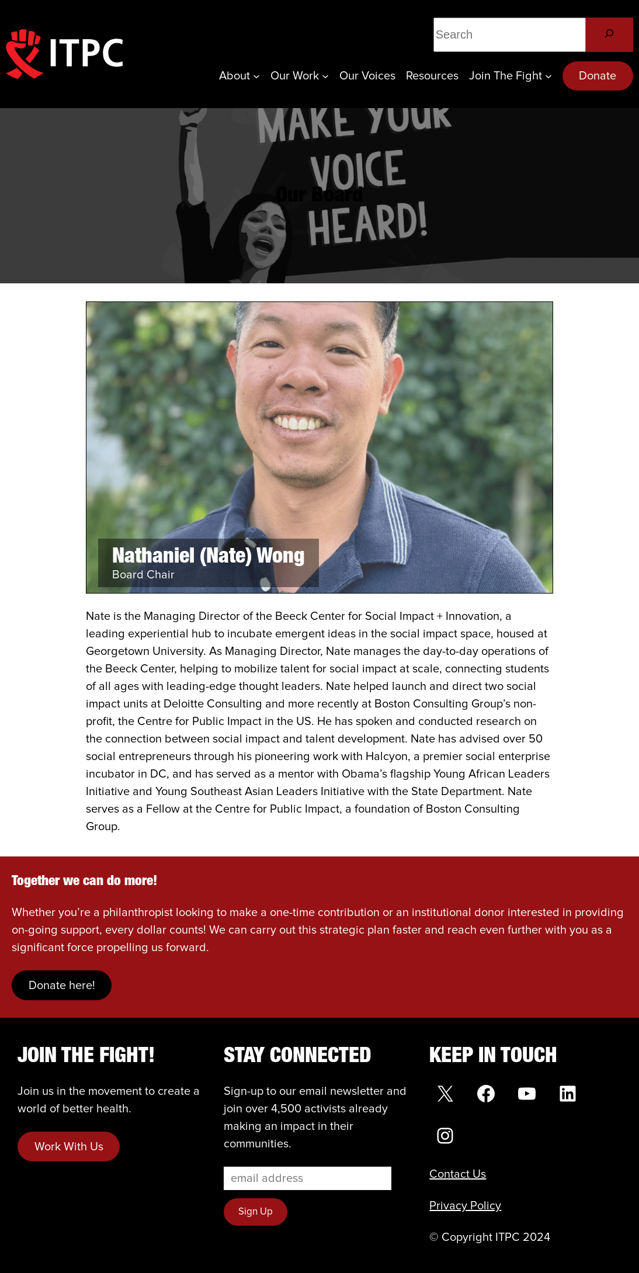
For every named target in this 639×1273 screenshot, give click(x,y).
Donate (597, 76)
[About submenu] (256, 75)
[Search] (609, 35)
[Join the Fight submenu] (548, 75)
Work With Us (68, 1147)
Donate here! (62, 985)
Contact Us (457, 1174)
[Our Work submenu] (325, 75)
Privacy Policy (465, 1206)
